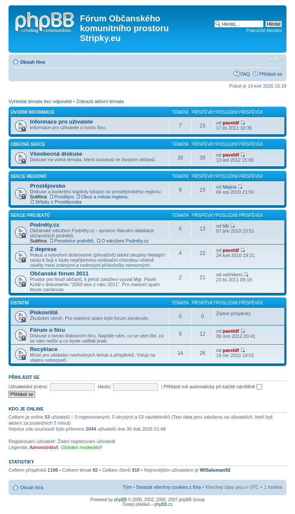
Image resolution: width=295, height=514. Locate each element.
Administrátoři (44, 447)
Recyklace (44, 349)
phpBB (120, 499)
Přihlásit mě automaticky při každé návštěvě (213, 386)
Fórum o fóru (47, 330)
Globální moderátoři (81, 447)
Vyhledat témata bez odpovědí (40, 101)
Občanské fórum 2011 (59, 273)
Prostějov (64, 196)
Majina (229, 186)
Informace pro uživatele (61, 121)
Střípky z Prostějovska (58, 201)
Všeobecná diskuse (56, 154)
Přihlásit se (270, 74)
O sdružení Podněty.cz (124, 240)
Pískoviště (44, 312)
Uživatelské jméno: (28, 386)
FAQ (245, 74)
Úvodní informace (32, 112)
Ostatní (20, 303)
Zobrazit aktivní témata (100, 101)
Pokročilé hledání (264, 30)
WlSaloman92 (215, 470)
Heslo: (104, 386)
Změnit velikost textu (276, 60)
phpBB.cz (163, 504)
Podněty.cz (44, 225)
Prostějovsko (47, 186)
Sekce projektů (30, 215)
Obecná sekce (28, 144)
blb (226, 225)
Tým (127, 487)
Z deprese (43, 249)
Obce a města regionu (104, 196)
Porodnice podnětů (74, 240)
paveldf (231, 122)
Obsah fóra (32, 62)
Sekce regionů (29, 176)
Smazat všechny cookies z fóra (168, 487)
